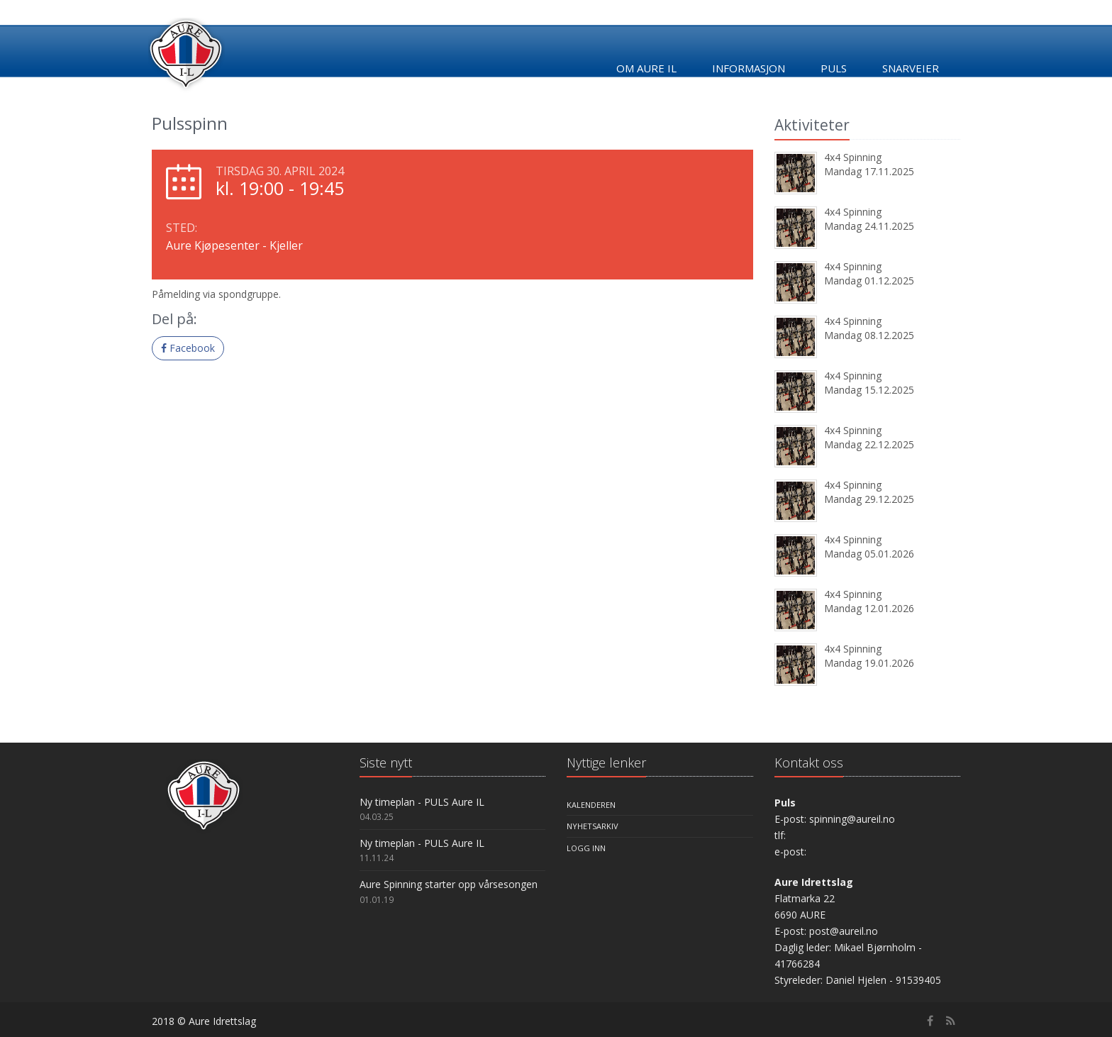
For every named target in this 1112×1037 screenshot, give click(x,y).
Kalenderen (591, 804)
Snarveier (910, 68)
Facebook (188, 348)
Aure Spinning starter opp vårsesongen (449, 884)
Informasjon (748, 68)
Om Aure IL (646, 68)
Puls (834, 68)
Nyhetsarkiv (592, 826)
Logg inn (586, 848)
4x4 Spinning (853, 157)
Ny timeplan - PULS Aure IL (422, 802)
